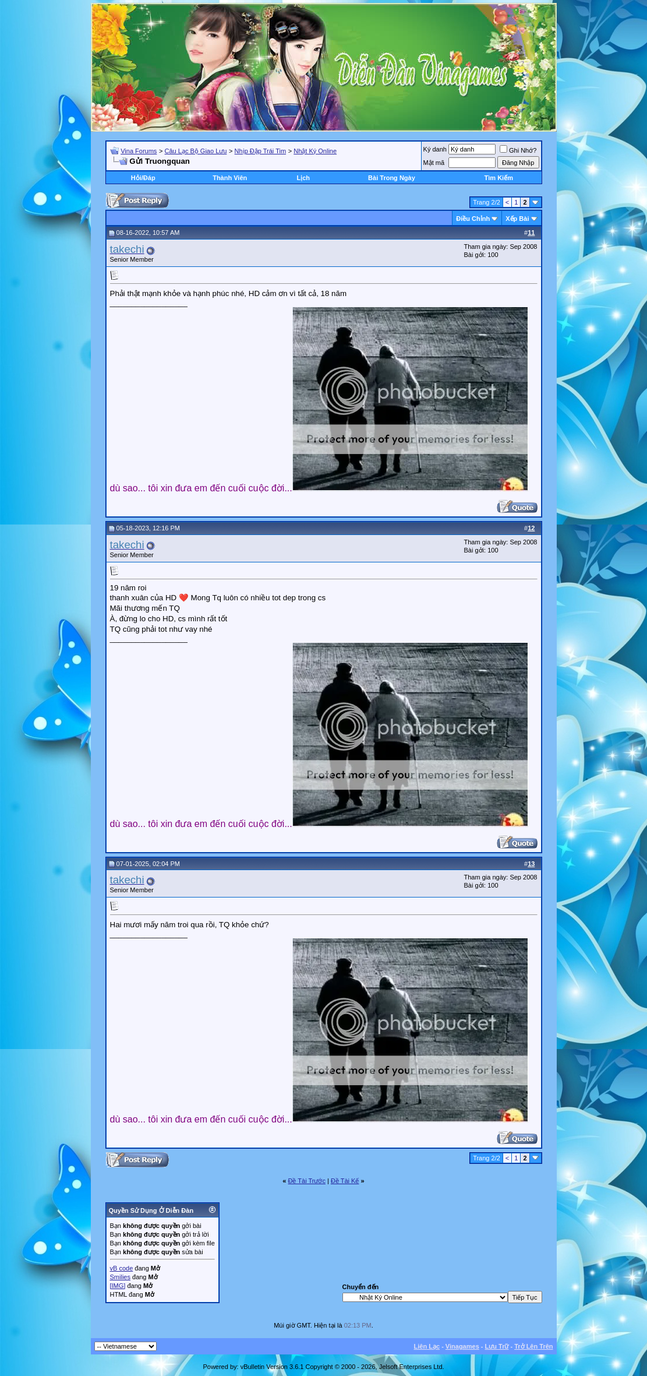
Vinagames (462, 1346)
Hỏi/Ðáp (143, 177)
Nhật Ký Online (315, 150)
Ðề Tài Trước (307, 1180)
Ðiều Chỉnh (473, 218)
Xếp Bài (517, 218)
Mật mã (434, 162)
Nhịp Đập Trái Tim (260, 150)
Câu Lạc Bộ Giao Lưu (196, 150)
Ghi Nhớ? (518, 150)
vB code (121, 1268)
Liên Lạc (427, 1346)
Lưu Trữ (497, 1346)
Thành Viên (230, 177)
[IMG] (118, 1285)
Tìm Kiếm (499, 177)
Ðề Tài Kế (345, 1180)
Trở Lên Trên (533, 1346)
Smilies (120, 1276)
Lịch (303, 177)
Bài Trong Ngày (391, 177)
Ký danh (435, 149)
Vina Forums (139, 150)
